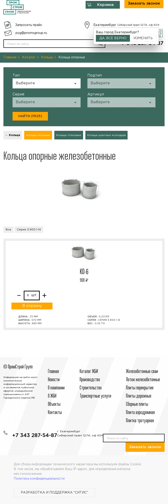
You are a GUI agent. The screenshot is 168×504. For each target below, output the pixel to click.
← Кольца (12, 135)
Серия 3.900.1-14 (29, 229)
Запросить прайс (28, 25)
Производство (90, 380)
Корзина (105, 5)
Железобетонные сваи (142, 371)
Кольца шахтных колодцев (106, 135)
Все (8, 229)
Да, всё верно (113, 38)
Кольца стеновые (68, 135)
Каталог (28, 57)
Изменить (143, 38)
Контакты (55, 412)
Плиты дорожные (138, 396)
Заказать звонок (145, 447)
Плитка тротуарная (140, 421)
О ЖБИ (52, 396)
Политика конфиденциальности (39, 478)
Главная (9, 57)
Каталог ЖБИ (89, 371)
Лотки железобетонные (143, 380)
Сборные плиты (137, 404)
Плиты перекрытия (139, 388)
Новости (54, 380)
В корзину (32, 306)
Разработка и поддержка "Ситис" (54, 492)
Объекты (54, 404)
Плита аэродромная (140, 412)
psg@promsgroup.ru (31, 33)
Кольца (47, 57)
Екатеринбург (104, 25)
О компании (56, 388)
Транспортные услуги (95, 396)
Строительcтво (91, 388)
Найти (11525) (30, 116)
